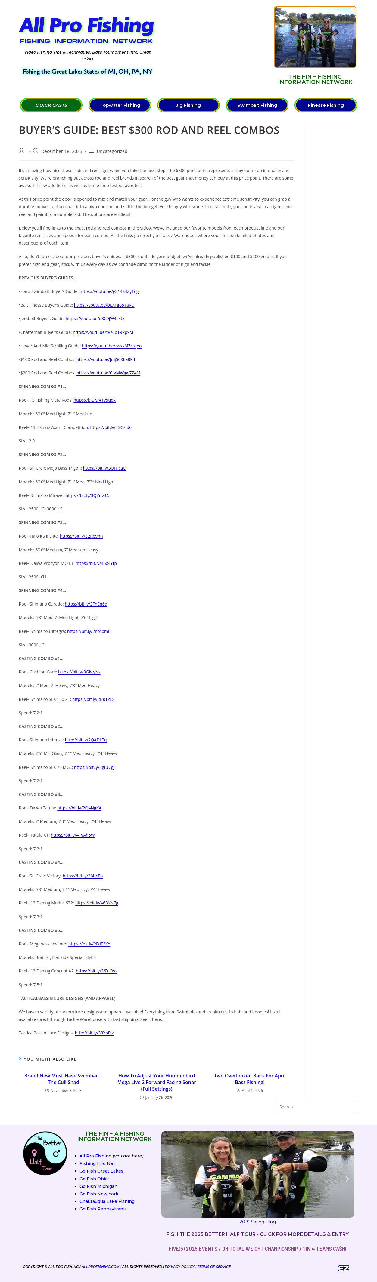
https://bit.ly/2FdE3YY (89, 944)
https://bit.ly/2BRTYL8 (93, 699)
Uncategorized (112, 151)
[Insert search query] (317, 1107)
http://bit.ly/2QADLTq (86, 740)
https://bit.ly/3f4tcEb (83, 876)
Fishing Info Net (97, 1163)
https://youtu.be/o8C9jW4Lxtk (95, 318)
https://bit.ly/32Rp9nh (81, 536)
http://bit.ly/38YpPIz (94, 1033)
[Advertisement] (215, 45)
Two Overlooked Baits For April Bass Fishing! (250, 1079)
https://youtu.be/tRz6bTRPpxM (103, 332)
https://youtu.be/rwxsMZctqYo (112, 346)
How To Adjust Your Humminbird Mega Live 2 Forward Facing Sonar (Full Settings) (156, 1082)
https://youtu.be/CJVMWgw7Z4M (108, 373)
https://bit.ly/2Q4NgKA (79, 808)
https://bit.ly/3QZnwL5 (88, 495)
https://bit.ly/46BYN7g (96, 903)
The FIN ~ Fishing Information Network (315, 79)
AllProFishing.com (101, 1267)
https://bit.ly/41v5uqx (94, 400)
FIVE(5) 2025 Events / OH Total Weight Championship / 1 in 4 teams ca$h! (258, 1248)
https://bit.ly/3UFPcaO (104, 468)
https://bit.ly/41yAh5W (73, 835)
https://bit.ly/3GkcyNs (79, 672)
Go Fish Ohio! (94, 1179)
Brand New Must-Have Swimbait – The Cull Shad (63, 1079)
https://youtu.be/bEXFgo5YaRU (104, 305)
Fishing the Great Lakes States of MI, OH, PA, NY (87, 72)
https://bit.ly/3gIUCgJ (94, 767)
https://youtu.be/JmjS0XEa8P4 (105, 359)
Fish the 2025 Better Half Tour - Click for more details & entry (258, 1234)
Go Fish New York (98, 1194)
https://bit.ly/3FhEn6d (86, 604)
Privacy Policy (180, 1267)
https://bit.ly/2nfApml (88, 631)
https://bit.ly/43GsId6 (111, 427)
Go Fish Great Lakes (101, 1171)
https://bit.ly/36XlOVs (96, 971)
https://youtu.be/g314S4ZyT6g (109, 291)
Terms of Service (214, 1267)
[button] (168, 1178)
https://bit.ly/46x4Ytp (96, 563)
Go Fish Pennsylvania (103, 1209)
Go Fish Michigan (98, 1186)
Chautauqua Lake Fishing (107, 1201)
